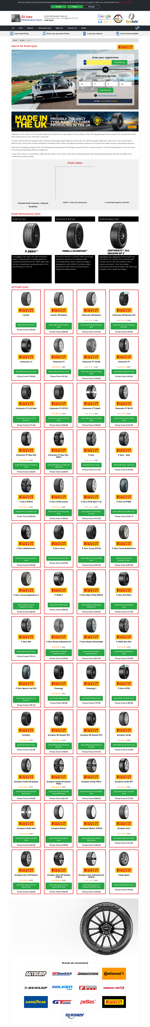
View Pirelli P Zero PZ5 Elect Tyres (123, 606)
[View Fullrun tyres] (88, 988)
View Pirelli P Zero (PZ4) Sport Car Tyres (91, 513)
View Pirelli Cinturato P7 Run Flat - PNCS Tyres (59, 466)
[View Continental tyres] (114, 974)
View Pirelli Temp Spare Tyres (124, 885)
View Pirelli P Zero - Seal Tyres (124, 465)
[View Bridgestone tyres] (88, 974)
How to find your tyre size (107, 95)
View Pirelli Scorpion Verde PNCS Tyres (91, 793)
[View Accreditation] (118, 18)
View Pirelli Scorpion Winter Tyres (58, 839)
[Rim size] (112, 84)
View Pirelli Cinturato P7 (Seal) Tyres (91, 419)
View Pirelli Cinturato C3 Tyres (26, 371)
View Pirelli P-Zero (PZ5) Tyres (124, 698)
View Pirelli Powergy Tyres (59, 698)
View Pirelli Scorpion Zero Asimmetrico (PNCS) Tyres (91, 886)
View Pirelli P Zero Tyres (91, 465)
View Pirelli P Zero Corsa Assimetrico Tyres (124, 559)
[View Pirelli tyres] (114, 1002)
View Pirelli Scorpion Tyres (26, 745)
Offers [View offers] (83, 28)
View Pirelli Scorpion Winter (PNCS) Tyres (91, 839)
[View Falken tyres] (62, 988)
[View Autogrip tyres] (36, 974)
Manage (91, 7)
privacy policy (125, 2)
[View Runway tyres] (75, 1016)
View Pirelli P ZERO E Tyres (59, 605)
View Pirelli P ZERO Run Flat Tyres (124, 653)
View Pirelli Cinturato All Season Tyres (91, 326)
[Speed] (125, 84)
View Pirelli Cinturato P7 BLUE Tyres (124, 419)
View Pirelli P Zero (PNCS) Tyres (26, 511)
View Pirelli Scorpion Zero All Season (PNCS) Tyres (58, 886)
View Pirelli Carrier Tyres (26, 325)
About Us (59, 28)
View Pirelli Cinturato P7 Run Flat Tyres (26, 466)
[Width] (85, 84)
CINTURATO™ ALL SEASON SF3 (110, 257)
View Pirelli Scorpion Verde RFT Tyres (124, 793)
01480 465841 (49, 20)
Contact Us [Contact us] (72, 28)
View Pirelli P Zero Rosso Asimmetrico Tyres (59, 653)
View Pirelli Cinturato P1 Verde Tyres (91, 373)
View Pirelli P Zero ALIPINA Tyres (124, 511)
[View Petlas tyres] (88, 1002)
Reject (75, 7)
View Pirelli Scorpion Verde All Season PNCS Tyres (59, 793)
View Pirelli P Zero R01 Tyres (26, 651)
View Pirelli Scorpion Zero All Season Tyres (26, 886)
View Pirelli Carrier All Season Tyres (59, 326)
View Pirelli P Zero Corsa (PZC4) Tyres (91, 559)
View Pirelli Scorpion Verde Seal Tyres (26, 839)
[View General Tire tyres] (114, 988)
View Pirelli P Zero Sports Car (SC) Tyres (26, 699)
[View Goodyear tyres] (36, 1002)
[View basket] (136, 28)
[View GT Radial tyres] (62, 1002)
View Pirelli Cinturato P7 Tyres (124, 371)
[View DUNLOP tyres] (36, 988)
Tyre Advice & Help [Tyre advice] (44, 28)
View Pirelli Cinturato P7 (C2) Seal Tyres (26, 419)
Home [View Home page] (15, 40)
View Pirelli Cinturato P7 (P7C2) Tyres (58, 419)
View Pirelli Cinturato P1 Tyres (58, 371)
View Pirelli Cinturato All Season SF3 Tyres (124, 326)
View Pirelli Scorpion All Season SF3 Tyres (91, 746)
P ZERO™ (19, 257)
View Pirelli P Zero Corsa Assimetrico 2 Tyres (26, 606)
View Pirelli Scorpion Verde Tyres (124, 745)
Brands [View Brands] (22, 40)
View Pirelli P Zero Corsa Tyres (58, 558)
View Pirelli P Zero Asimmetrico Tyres (26, 559)
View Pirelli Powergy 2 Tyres (91, 698)
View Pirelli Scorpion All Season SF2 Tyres (58, 746)
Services (30, 28)
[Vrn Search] (97, 62)
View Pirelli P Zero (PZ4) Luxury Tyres (58, 513)
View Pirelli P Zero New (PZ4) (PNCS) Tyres (91, 606)
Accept (58, 7)
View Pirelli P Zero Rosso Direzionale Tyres (91, 653)
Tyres (20, 28)
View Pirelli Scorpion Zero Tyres (124, 838)
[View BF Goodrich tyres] (62, 974)
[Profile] (98, 84)
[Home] (13, 28)
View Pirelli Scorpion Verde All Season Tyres (26, 793)
